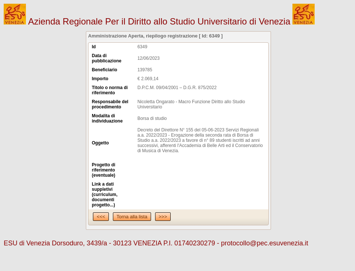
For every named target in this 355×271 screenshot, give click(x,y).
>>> (163, 216)
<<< (101, 216)
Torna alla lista (132, 216)
